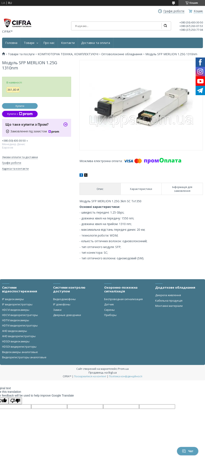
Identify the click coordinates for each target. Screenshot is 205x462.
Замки (57, 310)
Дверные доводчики (67, 315)
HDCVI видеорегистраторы (20, 315)
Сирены (109, 310)
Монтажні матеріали (169, 306)
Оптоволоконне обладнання (121, 54)
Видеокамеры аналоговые (20, 352)
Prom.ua (123, 369)
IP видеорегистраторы (17, 304)
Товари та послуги (21, 54)
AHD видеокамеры (14, 331)
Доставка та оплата (95, 43)
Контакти (68, 43)
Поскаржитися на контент (90, 376)
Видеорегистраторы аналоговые (24, 357)
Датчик (109, 304)
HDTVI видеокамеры (15, 320)
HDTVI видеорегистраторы (20, 325)
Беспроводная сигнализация (123, 299)
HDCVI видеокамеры (15, 310)
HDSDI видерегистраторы (19, 346)
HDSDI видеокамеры (15, 341)
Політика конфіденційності (125, 376)
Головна (11, 43)
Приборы (110, 315)
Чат (187, 451)
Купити (19, 106)
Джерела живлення (168, 295)
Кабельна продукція (168, 300)
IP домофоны (61, 304)
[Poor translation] (15, 400)
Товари (29, 43)
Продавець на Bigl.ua (102, 372)
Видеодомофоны (64, 299)
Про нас (49, 43)
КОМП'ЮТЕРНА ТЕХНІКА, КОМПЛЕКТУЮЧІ (68, 54)
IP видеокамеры (13, 299)
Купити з (19, 114)
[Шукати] (165, 26)
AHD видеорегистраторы (19, 336)
